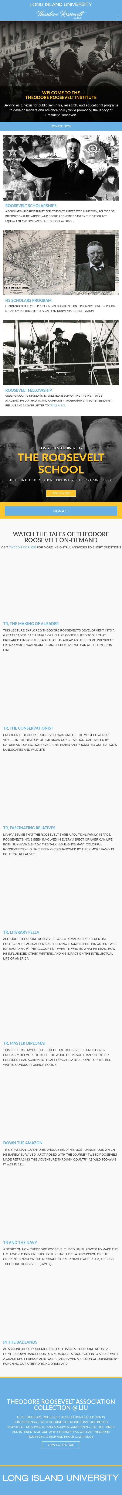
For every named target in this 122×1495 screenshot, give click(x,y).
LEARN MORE (61, 493)
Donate (61, 511)
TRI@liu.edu (57, 405)
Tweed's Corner (22, 547)
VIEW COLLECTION (61, 1444)
